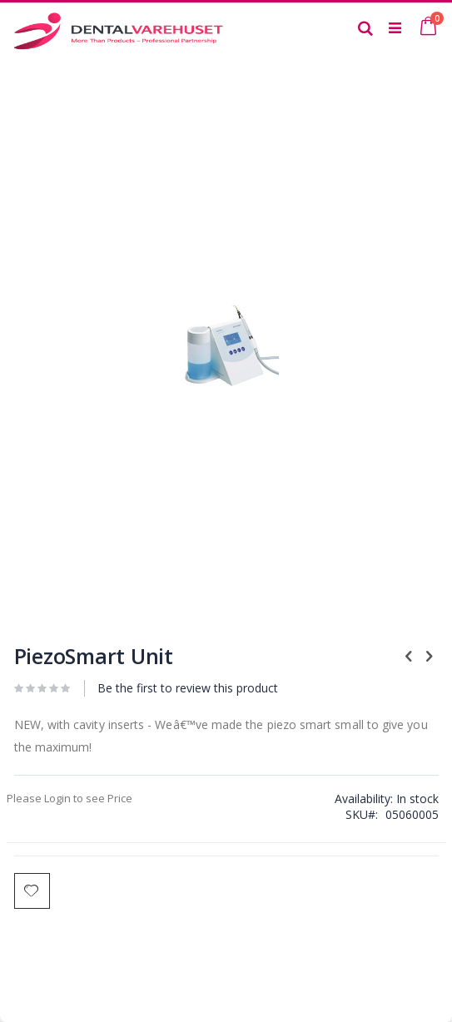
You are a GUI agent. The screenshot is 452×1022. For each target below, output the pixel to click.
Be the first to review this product (187, 688)
